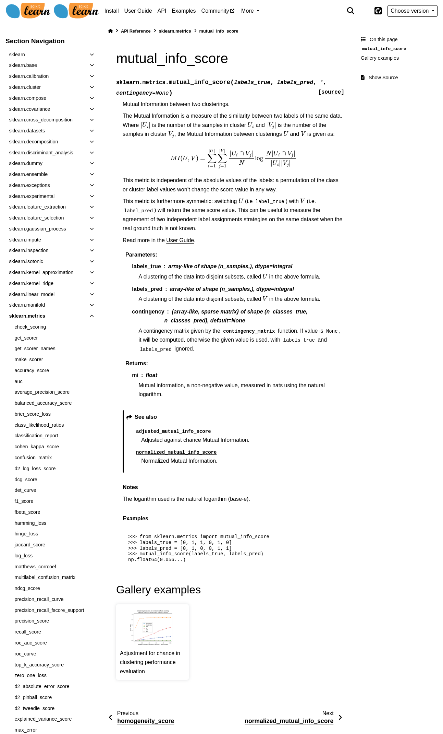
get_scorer (26, 338)
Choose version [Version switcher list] (410, 11)
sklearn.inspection (28, 250)
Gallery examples (380, 58)
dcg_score (25, 479)
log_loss (23, 555)
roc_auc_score (30, 643)
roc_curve (25, 653)
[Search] (350, 11)
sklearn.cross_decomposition (41, 119)
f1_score (23, 501)
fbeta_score (27, 512)
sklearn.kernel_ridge (31, 283)
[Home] (110, 31)
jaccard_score (29, 544)
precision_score (31, 621)
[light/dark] (364, 11)
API (162, 11)
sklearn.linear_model (31, 294)
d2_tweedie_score (34, 708)
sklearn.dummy (25, 163)
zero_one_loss (30, 675)
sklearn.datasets (27, 130)
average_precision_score (42, 392)
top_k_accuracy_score (39, 664)
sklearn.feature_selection (36, 218)
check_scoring (30, 327)
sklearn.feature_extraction (37, 207)
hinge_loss (26, 533)
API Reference (136, 31)
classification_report (36, 435)
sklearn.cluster (25, 87)
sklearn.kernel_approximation (41, 272)
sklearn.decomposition (33, 141)
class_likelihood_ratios (39, 425)
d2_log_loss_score (35, 468)
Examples (184, 11)
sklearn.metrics (27, 316)
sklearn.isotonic (26, 261)
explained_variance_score (43, 719)
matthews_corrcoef (35, 566)
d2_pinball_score (33, 697)
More (248, 11)
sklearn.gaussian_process (37, 229)
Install (111, 11)
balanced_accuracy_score (43, 403)
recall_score (27, 632)
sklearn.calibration (29, 76)
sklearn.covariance (29, 109)
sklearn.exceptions (29, 185)
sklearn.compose (27, 98)
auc (18, 381)
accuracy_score (31, 370)
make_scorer (28, 359)
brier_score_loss (32, 414)
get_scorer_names (34, 348)
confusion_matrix (33, 457)
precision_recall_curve (38, 599)
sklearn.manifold (27, 305)
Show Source (379, 77)
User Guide (138, 11)
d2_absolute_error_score (41, 686)
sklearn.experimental (31, 196)
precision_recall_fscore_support (49, 610)
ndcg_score (27, 588)
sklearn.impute (25, 239)
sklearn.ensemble (28, 174)
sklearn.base (23, 65)
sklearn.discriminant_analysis (41, 152)
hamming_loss (30, 523)
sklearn (17, 54)
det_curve (25, 490)
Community (215, 11)
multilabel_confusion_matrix (44, 577)
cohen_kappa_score (36, 446)
